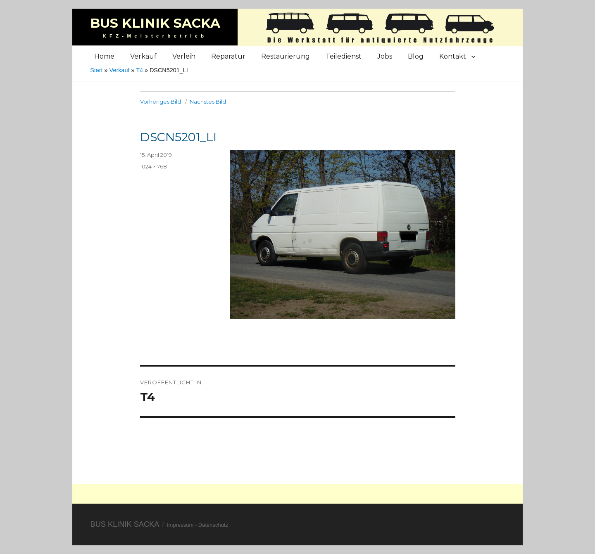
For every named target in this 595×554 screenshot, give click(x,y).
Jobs (384, 56)
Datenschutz (213, 525)
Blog (416, 56)
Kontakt (452, 56)
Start (96, 70)
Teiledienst (344, 56)
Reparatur (228, 56)
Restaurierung (285, 56)
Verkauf (143, 56)
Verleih (183, 56)
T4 (139, 70)
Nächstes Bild (208, 101)
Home (104, 56)
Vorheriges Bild (160, 101)
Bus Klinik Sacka (155, 23)
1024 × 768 (153, 166)
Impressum (180, 525)
